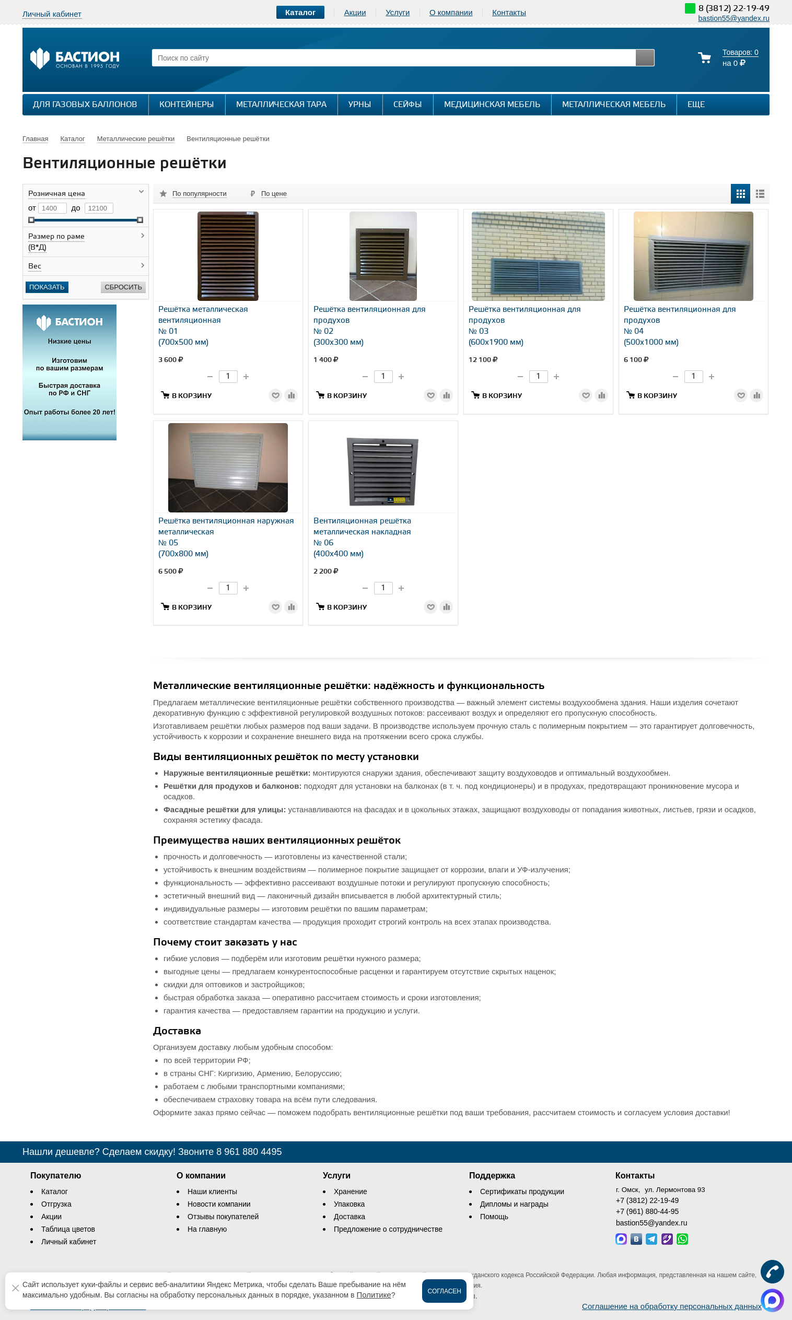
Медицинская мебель (492, 105)
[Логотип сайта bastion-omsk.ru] (74, 60)
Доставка (349, 1216)
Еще (701, 104)
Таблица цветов (68, 1229)
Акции (355, 12)
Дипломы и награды (514, 1204)
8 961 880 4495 (249, 1152)
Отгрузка (56, 1204)
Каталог (54, 1191)
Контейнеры (186, 105)
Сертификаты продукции (522, 1191)
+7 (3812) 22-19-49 (647, 1200)
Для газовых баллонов (85, 105)
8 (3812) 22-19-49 (734, 9)
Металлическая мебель (614, 105)
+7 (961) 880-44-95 (647, 1211)
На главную (207, 1229)
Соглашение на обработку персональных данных (672, 1306)
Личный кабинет (68, 1241)
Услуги (398, 12)
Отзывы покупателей (223, 1216)
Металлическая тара (281, 105)
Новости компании (219, 1204)
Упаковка (349, 1204)
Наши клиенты (212, 1191)
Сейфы (407, 105)
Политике (373, 1294)
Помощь (494, 1216)
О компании (451, 12)
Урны (359, 105)
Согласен (444, 1291)
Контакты (509, 12)
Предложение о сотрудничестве (388, 1229)
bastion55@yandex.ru (734, 18)
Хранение (350, 1191)
